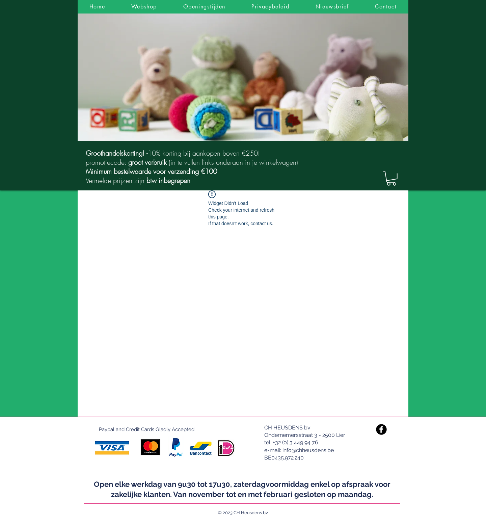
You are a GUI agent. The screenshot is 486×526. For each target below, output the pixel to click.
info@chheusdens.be (308, 450)
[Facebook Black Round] (381, 429)
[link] (391, 178)
